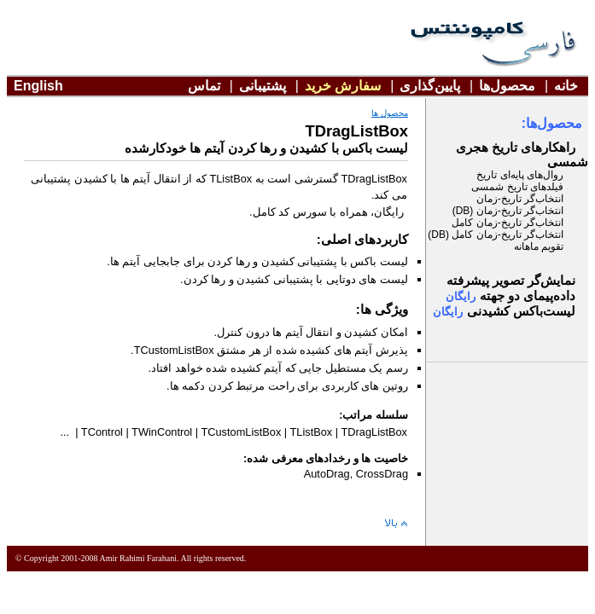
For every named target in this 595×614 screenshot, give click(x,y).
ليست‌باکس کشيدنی (521, 311)
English (38, 85)
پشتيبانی (262, 85)
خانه (566, 85)
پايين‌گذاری (430, 85)
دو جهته (527, 296)
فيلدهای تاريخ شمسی (517, 187)
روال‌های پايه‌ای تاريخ (519, 175)
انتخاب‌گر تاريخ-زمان (519, 199)
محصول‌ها (507, 85)
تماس (204, 85)
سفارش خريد (343, 85)
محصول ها (389, 113)
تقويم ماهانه (538, 246)
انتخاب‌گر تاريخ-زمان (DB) (507, 211)
